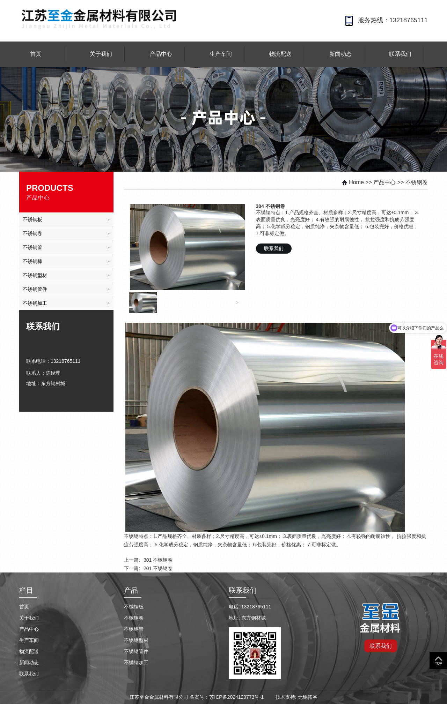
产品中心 (161, 54)
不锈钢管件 (35, 289)
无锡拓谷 (307, 697)
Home (352, 182)
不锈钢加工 (35, 303)
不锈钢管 (32, 247)
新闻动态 (340, 54)
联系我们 (400, 54)
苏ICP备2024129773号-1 (236, 697)
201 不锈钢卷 (158, 568)
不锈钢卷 (32, 233)
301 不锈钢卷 (158, 560)
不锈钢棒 (32, 261)
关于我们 (101, 54)
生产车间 (221, 54)
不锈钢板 (32, 219)
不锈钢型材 (35, 275)
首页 (35, 54)
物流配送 (280, 54)
